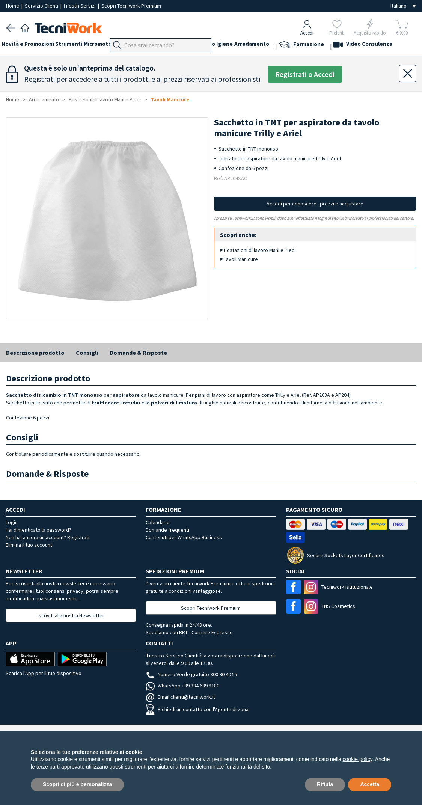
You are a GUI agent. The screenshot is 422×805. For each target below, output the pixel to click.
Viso (197, 45)
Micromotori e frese (123, 45)
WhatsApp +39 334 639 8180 (182, 685)
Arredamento (297, 45)
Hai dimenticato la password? (38, 529)
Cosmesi (219, 45)
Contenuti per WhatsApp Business (184, 537)
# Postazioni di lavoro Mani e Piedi (258, 250)
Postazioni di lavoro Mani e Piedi (105, 99)
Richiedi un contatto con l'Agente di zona (197, 709)
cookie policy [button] (357, 759)
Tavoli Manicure (170, 99)
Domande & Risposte (138, 352)
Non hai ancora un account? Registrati (47, 537)
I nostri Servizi (80, 5)
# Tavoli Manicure (239, 259)
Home (13, 5)
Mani (180, 45)
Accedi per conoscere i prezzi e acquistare (315, 203)
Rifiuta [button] (325, 784)
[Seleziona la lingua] (403, 6)
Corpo (244, 45)
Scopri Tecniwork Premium (131, 5)
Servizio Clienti (42, 5)
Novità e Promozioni (32, 45)
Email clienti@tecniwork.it (180, 696)
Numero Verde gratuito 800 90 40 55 (191, 674)
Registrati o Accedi (305, 74)
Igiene (266, 45)
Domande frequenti (167, 529)
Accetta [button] (369, 784)
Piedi (161, 45)
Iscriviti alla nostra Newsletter (71, 615)
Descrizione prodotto (35, 352)
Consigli (87, 352)
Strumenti (78, 45)
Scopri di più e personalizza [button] (77, 784)
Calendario (158, 522)
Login (12, 522)
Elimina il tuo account (29, 544)
